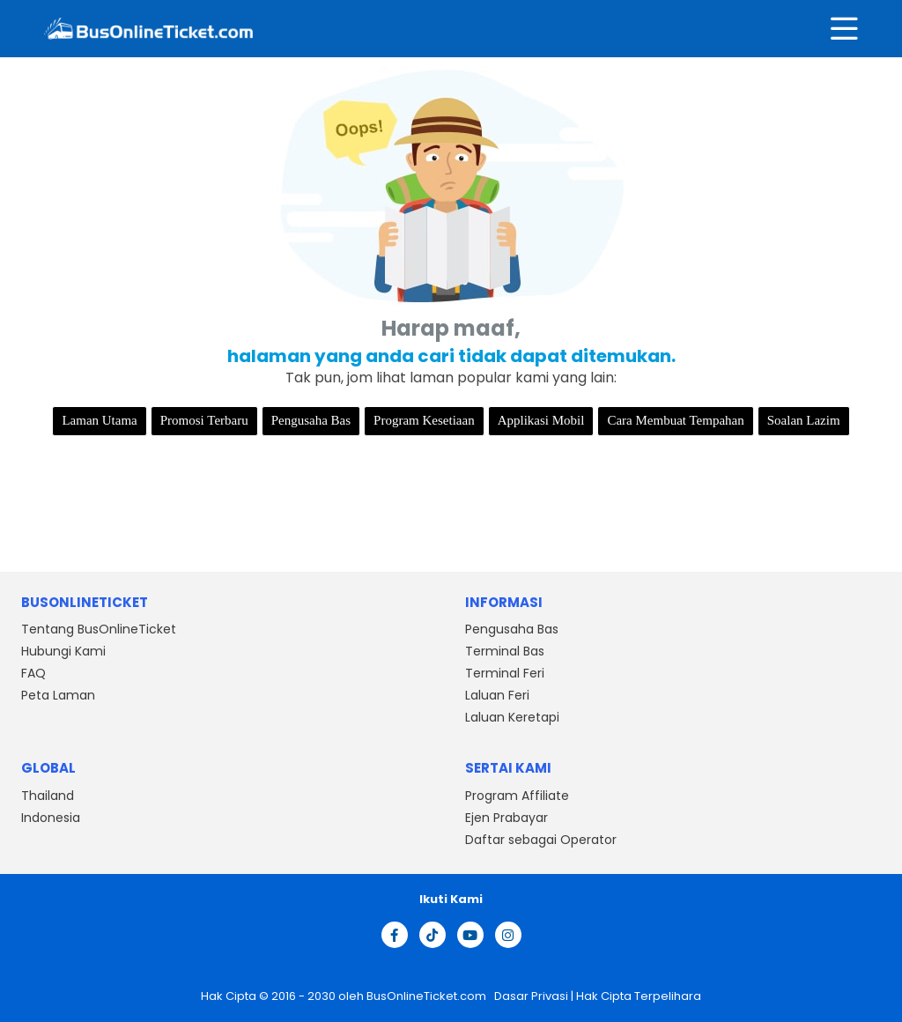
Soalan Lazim (803, 420)
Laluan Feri (497, 695)
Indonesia (50, 817)
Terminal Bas (504, 651)
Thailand (47, 795)
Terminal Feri (504, 673)
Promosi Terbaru (204, 420)
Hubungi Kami (63, 651)
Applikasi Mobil (541, 420)
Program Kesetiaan (424, 420)
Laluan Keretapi (512, 717)
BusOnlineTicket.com (428, 996)
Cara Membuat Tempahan (675, 420)
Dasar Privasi (530, 996)
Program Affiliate (517, 795)
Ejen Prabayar (506, 817)
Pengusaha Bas (311, 420)
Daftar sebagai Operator (541, 839)
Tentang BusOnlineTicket (98, 629)
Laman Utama (99, 420)
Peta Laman (58, 695)
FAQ (33, 673)
